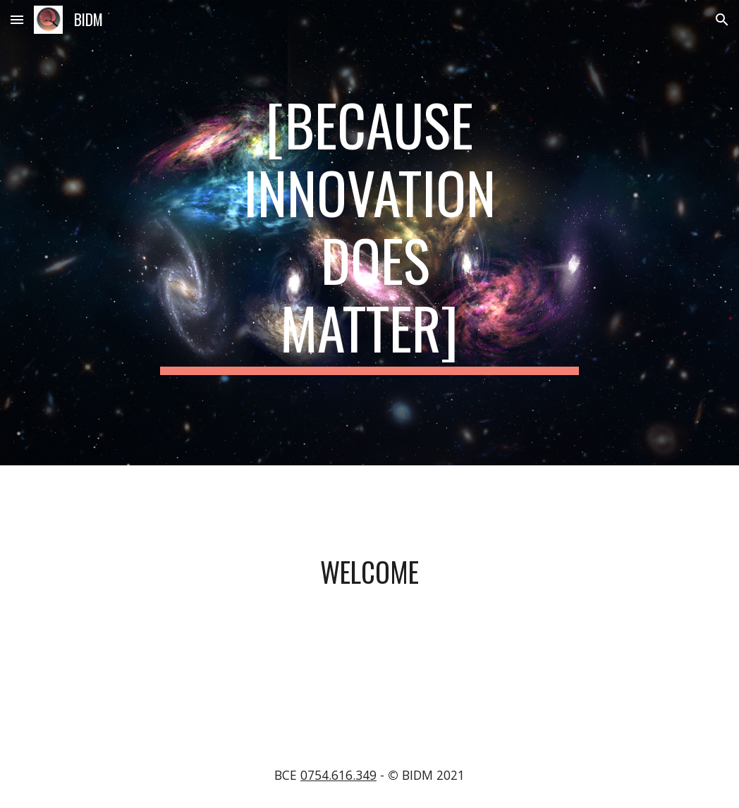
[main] (369, 233)
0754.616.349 (338, 774)
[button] (17, 19)
